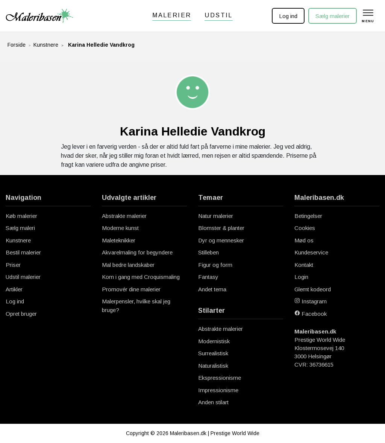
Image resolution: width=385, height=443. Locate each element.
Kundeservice (311, 252)
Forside (17, 45)
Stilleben (208, 252)
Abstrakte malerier (124, 216)
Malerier (171, 15)
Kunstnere (45, 45)
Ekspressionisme (219, 377)
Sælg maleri (20, 228)
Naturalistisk (213, 365)
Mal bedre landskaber (128, 265)
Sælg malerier (332, 16)
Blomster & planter (221, 228)
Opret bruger (21, 314)
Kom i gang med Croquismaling (141, 277)
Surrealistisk (213, 353)
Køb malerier (21, 216)
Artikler (14, 289)
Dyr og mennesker (221, 240)
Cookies (304, 228)
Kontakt (303, 265)
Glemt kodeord (312, 289)
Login (301, 277)
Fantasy (208, 277)
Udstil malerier (23, 277)
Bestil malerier (23, 252)
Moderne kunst (120, 228)
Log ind (288, 16)
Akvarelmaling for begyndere (137, 252)
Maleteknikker (118, 240)
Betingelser (308, 216)
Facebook (310, 314)
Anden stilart (213, 402)
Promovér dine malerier (131, 289)
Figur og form (215, 265)
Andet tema (212, 289)
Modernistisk (214, 341)
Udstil (218, 15)
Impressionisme (218, 390)
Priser (13, 265)
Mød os (304, 240)
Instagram (310, 301)
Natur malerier (215, 216)
